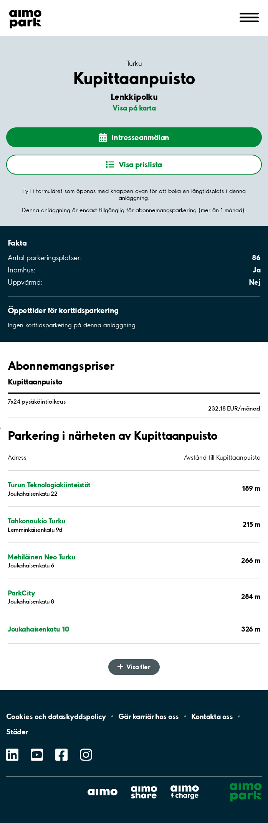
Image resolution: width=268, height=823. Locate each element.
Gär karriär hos (148, 716)
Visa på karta (134, 107)
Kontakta (212, 716)
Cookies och (56, 716)
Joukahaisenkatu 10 (38, 629)
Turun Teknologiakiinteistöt (49, 485)
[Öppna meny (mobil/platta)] (249, 16)
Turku (134, 63)
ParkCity (21, 593)
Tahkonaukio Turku (37, 521)
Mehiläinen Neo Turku (41, 557)
